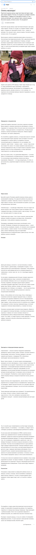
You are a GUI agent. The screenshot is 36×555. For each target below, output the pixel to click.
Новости (11, 8)
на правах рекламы (9, 22)
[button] (18, 66)
